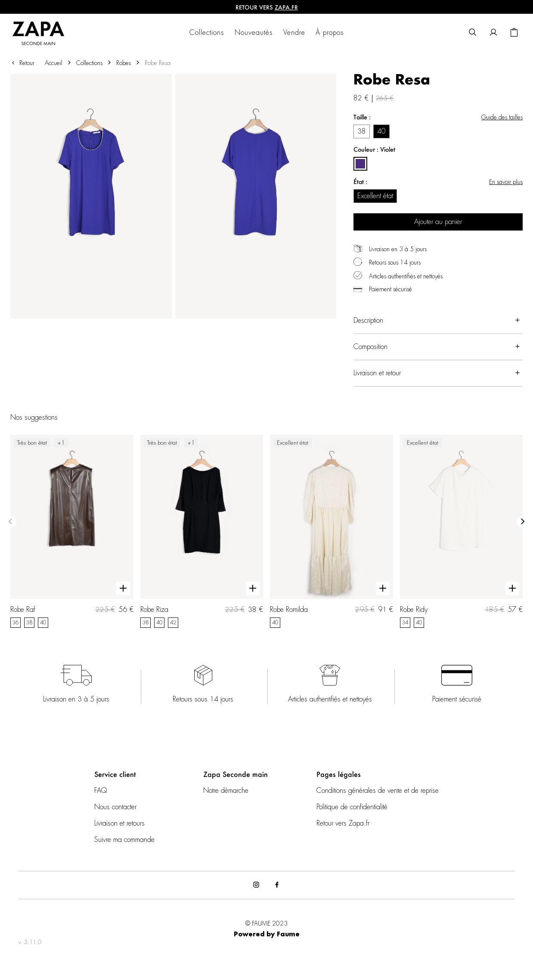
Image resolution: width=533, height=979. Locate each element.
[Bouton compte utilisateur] (493, 33)
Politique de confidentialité (351, 807)
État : (360, 182)
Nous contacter (115, 807)
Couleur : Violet (374, 149)
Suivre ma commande (124, 839)
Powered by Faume (267, 934)
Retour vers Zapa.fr (342, 823)
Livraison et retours (119, 823)
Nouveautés (254, 32)
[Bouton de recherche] (472, 33)
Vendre (294, 32)
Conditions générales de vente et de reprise (377, 790)
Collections (206, 32)
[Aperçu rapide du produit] (123, 589)
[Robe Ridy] (461, 531)
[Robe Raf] (71, 531)
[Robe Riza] (201, 531)
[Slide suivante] (523, 522)
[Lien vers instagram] (256, 885)
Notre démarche (225, 790)
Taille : (362, 117)
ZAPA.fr (286, 7)
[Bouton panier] (514, 33)
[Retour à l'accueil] (43, 33)
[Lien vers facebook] (277, 885)
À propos (330, 32)
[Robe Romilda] (331, 531)
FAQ (100, 790)
